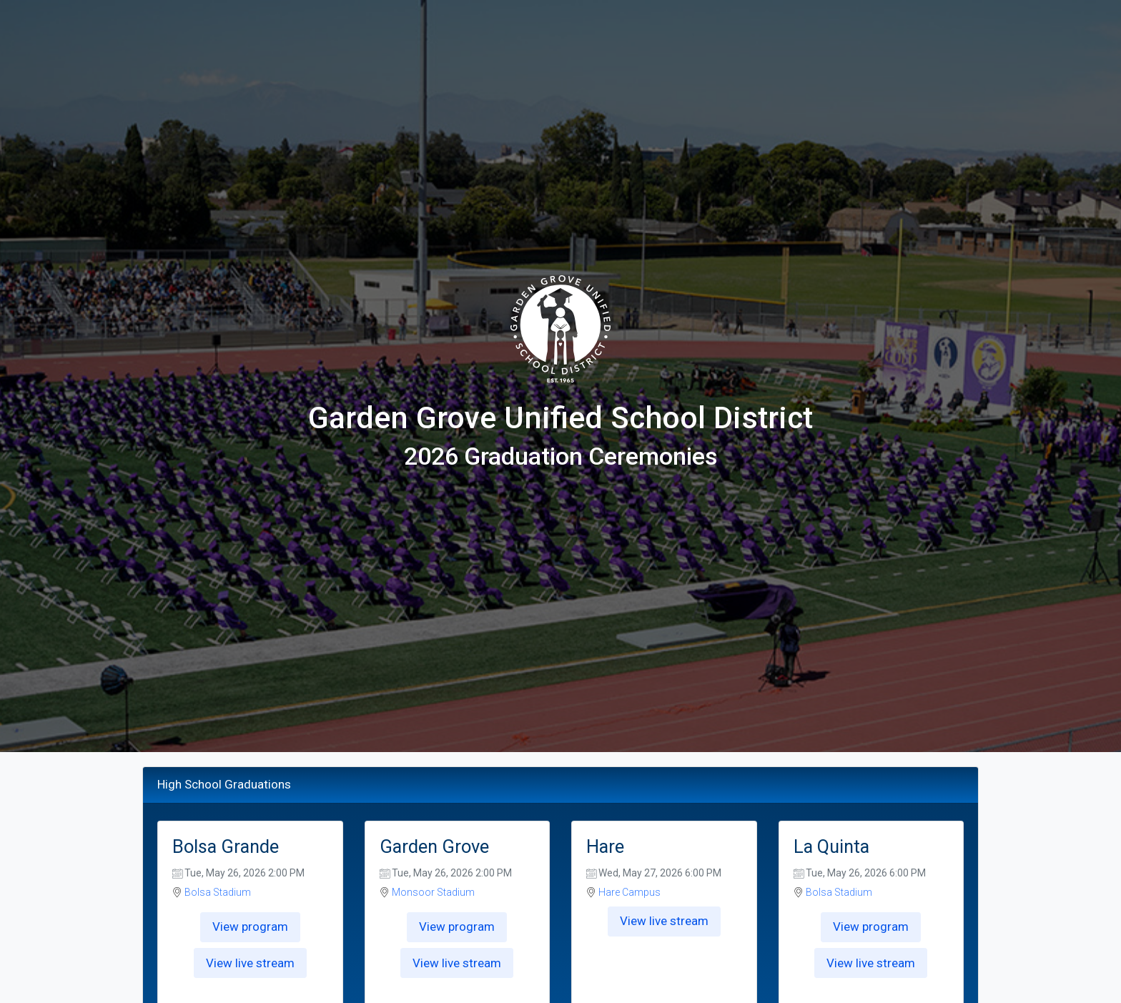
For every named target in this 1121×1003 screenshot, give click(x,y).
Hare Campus (629, 892)
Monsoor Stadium (433, 892)
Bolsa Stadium (217, 892)
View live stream (250, 963)
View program (250, 926)
